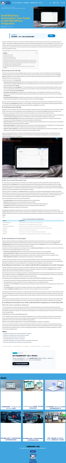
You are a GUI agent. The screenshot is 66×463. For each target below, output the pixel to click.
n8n (24, 41)
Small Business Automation (35, 346)
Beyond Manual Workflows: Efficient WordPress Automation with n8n (17, 342)
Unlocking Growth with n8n (8, 56)
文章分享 (40, 2)
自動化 (13, 7)
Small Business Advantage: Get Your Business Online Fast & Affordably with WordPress (21, 340)
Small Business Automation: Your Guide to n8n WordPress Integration (17, 333)
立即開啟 (51, 36)
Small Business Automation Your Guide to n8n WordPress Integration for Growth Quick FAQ (20, 62)
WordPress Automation (7, 346)
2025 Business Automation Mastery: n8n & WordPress (14, 336)
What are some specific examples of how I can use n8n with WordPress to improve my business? (19, 66)
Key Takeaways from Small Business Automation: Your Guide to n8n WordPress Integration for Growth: (20, 61)
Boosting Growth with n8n (8, 54)
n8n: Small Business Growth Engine (10, 58)
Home (2, 7)
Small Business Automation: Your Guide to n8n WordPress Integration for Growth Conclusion (20, 60)
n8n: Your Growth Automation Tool (10, 57)
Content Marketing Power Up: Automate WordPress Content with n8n (24, 50)
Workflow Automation (17, 346)
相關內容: (5, 67)
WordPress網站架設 (17, 2)
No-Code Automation (46, 346)
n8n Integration (26, 346)
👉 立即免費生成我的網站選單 (21, 363)
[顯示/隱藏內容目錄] (36, 53)
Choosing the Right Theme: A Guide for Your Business (14, 338)
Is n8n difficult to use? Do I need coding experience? (12, 65)
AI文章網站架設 (26, 2)
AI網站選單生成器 (33, 2)
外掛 (10, 7)
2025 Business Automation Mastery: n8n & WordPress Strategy (16, 335)
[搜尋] (50, 3)
